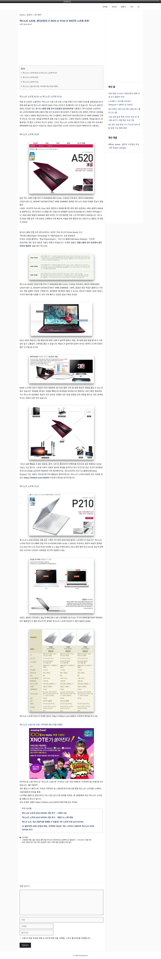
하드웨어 (37, 14)
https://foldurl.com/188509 (36, 477)
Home (22, 14)
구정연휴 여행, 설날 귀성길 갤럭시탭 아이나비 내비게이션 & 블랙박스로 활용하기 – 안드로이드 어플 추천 (56, 840)
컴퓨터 (123, 6)
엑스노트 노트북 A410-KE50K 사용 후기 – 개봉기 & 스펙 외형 (47, 817)
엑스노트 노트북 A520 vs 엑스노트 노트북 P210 (40, 72)
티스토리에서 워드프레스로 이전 (84, 1)
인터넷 (114, 6)
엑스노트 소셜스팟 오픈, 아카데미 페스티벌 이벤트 (40, 86)
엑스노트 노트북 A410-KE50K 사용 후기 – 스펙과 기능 (44, 813)
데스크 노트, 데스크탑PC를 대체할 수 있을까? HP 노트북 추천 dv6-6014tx (53, 821)
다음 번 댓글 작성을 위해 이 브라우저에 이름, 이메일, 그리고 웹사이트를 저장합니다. (56, 938)
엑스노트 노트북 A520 (30, 77)
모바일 (105, 6)
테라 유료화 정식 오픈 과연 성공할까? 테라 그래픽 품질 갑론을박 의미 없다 (46, 842)
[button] (139, 6)
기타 (131, 6)
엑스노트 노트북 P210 (31, 81)
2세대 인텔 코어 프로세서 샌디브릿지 (56, 108)
